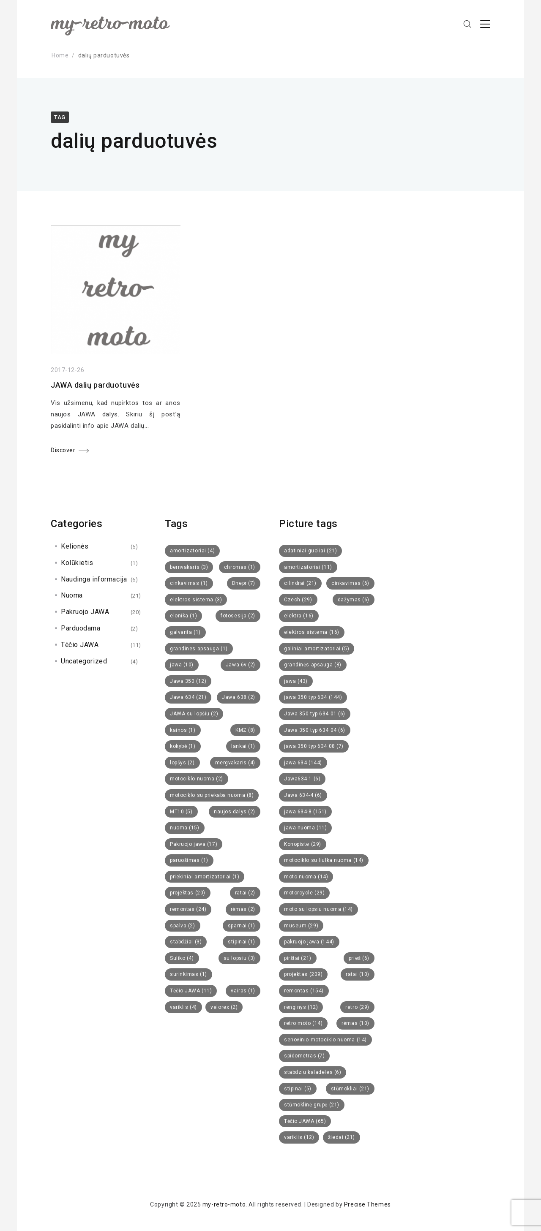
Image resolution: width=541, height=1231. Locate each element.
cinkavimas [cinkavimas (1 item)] (189, 583)
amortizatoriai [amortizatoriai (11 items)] (308, 567)
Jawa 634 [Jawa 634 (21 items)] (188, 697)
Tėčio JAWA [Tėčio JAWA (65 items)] (305, 1121)
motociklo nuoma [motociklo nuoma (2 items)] (196, 779)
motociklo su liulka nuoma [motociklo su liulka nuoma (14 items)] (323, 860)
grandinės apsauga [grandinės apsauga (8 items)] (313, 665)
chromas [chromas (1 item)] (239, 567)
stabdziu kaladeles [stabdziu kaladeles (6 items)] (312, 1072)
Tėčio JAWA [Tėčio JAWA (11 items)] (191, 991)
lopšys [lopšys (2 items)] (182, 763)
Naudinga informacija (94, 579)
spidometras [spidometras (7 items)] (304, 1056)
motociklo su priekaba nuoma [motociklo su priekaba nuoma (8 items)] (212, 795)
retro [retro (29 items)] (357, 1007)
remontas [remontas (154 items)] (304, 991)
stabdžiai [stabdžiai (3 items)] (186, 942)
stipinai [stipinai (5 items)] (297, 1089)
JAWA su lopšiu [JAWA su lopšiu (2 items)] (194, 714)
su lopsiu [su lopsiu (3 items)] (239, 958)
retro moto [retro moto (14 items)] (303, 1023)
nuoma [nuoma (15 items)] (184, 828)
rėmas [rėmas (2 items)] (243, 909)
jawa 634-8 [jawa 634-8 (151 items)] (305, 812)
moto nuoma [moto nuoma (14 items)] (306, 877)
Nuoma (72, 595)
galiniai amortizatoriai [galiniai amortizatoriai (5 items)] (316, 649)
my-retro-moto (224, 1204)
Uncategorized (84, 661)
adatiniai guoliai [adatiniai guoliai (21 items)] (310, 551)
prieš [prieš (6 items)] (359, 958)
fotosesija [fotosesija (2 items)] (238, 616)
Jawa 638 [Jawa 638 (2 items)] (238, 697)
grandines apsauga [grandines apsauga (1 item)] (199, 649)
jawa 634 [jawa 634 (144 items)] (303, 763)
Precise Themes (367, 1204)
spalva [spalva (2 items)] (182, 926)
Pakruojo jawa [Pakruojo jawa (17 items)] (193, 844)
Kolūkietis (77, 563)
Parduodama (81, 628)
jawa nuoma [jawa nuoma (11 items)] (305, 828)
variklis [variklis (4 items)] (183, 1007)
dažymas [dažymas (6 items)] (353, 600)
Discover (63, 451)
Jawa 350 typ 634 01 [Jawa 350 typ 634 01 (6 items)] (314, 714)
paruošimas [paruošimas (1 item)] (189, 860)
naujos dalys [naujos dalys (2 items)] (234, 812)
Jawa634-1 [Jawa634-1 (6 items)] (302, 779)
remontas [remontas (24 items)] (188, 909)
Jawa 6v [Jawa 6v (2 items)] (240, 665)
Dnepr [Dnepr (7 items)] (243, 583)
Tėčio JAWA (80, 645)
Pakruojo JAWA (85, 612)
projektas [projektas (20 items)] (187, 893)
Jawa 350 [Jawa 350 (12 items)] (188, 681)
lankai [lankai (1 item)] (243, 746)
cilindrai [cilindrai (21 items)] (300, 583)
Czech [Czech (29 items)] (298, 600)
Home (60, 55)
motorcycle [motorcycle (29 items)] (304, 893)
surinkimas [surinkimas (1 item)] (188, 974)
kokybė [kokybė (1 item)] (183, 746)
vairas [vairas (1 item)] (243, 991)
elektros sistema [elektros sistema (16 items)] (311, 632)
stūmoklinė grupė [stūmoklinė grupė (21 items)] (311, 1105)
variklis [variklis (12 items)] (299, 1137)
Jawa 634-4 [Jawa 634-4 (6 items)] (303, 795)
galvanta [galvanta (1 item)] (185, 632)
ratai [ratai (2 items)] (245, 893)
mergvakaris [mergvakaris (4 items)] (235, 763)
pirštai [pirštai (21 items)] (297, 958)
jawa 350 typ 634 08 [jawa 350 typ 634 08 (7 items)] (314, 746)
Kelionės (74, 546)
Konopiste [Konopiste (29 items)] (302, 844)
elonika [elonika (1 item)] (183, 616)
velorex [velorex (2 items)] (224, 1007)
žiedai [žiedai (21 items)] (341, 1137)
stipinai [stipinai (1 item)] (241, 942)
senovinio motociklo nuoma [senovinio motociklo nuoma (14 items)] (325, 1040)
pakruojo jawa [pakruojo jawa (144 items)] (309, 942)
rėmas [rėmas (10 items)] (355, 1023)
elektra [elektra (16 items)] (299, 616)
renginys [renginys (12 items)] (301, 1007)
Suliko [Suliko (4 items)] (182, 958)
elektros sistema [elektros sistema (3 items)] (196, 600)
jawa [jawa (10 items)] (182, 665)
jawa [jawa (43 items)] (296, 681)
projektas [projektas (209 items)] (303, 974)
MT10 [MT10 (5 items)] (181, 812)
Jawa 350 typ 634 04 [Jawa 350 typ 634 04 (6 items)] (314, 730)
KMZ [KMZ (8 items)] (245, 730)
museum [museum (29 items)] (301, 926)
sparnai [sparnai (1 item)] (241, 926)
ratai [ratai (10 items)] (357, 974)
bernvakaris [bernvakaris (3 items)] (189, 567)
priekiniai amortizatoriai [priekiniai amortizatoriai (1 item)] (204, 877)
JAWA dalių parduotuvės (95, 385)
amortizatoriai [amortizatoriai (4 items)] (192, 551)
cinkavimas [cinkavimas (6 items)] (350, 583)
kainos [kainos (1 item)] (183, 730)
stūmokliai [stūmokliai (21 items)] (350, 1089)
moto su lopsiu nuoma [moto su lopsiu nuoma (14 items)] (318, 909)
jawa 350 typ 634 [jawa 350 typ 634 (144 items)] (313, 697)
